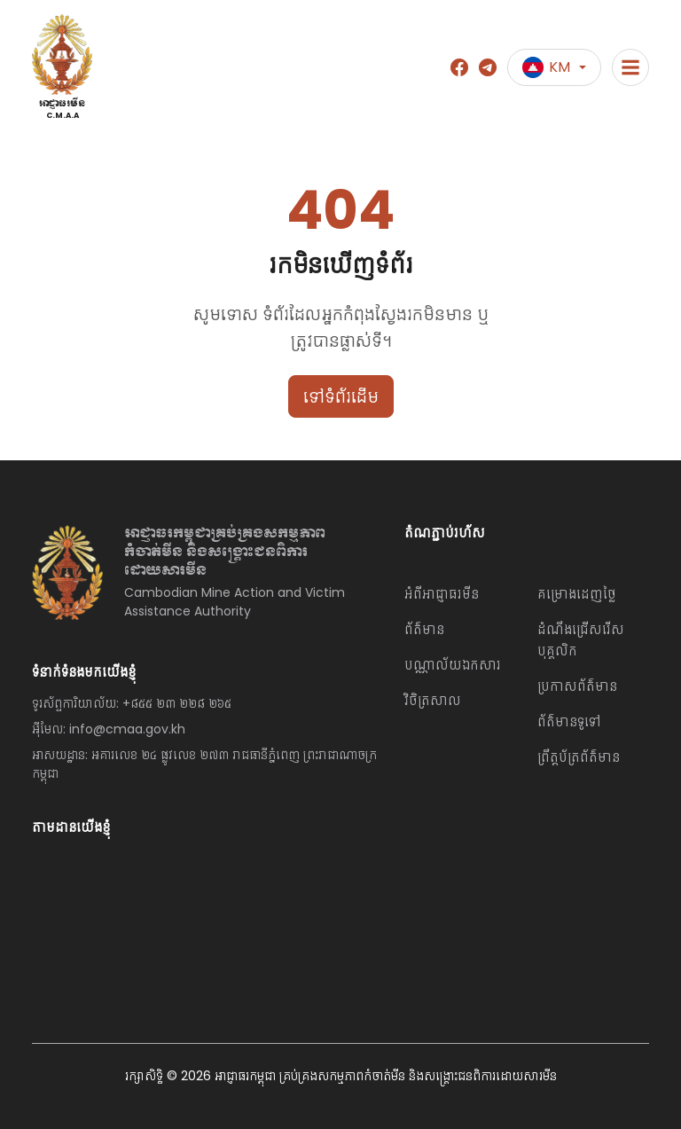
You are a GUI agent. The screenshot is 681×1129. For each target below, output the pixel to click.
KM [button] (546, 67)
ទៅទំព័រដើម (341, 396)
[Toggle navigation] (630, 67)
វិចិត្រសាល (432, 700)
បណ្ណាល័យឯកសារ (452, 665)
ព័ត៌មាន (424, 629)
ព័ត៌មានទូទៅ (569, 721)
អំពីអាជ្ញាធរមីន (441, 594)
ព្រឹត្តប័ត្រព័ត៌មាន (578, 757)
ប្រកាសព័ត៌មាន (577, 686)
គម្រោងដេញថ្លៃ (576, 594)
